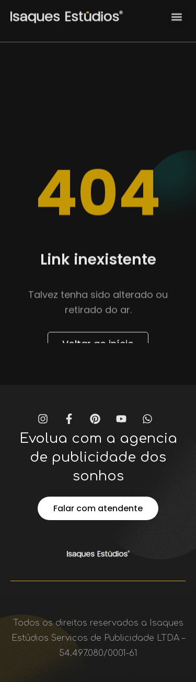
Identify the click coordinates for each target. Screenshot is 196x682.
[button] (177, 14)
